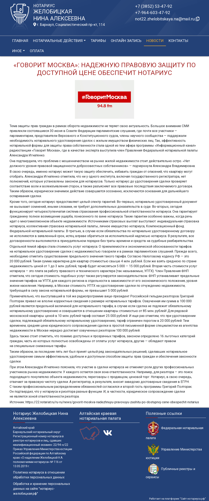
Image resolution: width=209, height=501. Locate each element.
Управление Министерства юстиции (174, 452)
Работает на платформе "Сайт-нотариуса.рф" (177, 498)
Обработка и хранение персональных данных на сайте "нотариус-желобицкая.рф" (41, 489)
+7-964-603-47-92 (152, 12)
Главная (20, 40)
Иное (17, 51)
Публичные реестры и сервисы (170, 471)
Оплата (37, 51)
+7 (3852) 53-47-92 (153, 6)
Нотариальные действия (58, 40)
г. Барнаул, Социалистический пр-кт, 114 (69, 25)
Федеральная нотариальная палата (174, 430)
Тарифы (98, 40)
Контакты (178, 40)
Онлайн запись (126, 40)
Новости (154, 40)
